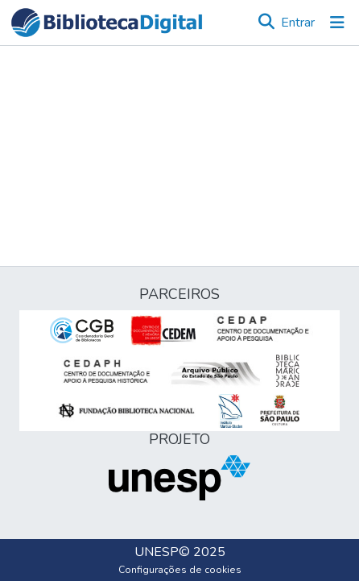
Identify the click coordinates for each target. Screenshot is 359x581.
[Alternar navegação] (337, 22)
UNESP (156, 552)
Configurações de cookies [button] (179, 569)
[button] (107, 22)
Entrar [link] (298, 22)
